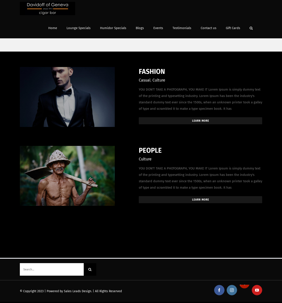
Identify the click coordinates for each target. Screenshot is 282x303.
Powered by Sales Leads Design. (69, 291)
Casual (144, 80)
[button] (251, 27)
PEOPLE (150, 150)
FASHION (152, 72)
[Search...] (52, 269)
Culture (158, 80)
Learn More (200, 120)
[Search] (90, 269)
